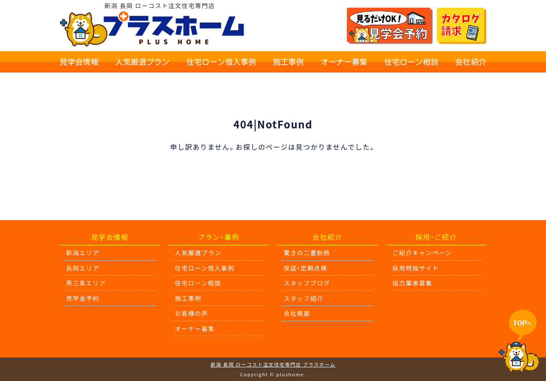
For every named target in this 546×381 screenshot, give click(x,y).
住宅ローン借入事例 (221, 62)
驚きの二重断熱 (307, 252)
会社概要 (297, 313)
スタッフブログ (307, 283)
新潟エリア (82, 252)
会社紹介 (470, 62)
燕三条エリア (86, 283)
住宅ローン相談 (411, 62)
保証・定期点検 (305, 268)
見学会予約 (82, 298)
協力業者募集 (412, 283)
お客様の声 (191, 313)
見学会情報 (79, 62)
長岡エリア (82, 268)
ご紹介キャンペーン (422, 252)
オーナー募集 (344, 62)
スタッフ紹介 (304, 298)
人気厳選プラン (142, 62)
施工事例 (288, 62)
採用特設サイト (415, 268)
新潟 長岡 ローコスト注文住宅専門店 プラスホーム (272, 364)
